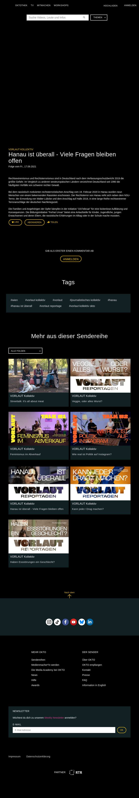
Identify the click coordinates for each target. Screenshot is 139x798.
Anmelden (71, 258)
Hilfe (33, 679)
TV (33, 5)
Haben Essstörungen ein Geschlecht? (31, 561)
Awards (35, 684)
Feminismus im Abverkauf (24, 453)
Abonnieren (35, 222)
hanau (113, 299)
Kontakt (86, 669)
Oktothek (22, 5)
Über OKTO (88, 659)
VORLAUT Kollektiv (20, 149)
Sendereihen (38, 659)
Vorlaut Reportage (51, 305)
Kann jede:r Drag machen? (86, 508)
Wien (15, 299)
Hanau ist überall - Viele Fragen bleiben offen (35, 508)
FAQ (84, 679)
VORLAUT (58, 299)
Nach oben (69, 594)
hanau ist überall (22, 305)
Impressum (14, 755)
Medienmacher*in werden (45, 664)
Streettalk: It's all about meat (25, 400)
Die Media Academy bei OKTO (48, 669)
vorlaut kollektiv (36, 299)
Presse (86, 674)
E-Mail (17, 723)
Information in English (94, 684)
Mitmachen (44, 5)
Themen (99, 17)
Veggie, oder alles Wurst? (86, 400)
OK (121, 729)
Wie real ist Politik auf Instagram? (90, 453)
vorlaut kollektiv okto (83, 305)
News (34, 674)
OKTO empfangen (92, 664)
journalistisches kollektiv (85, 299)
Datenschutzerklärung (38, 755)
